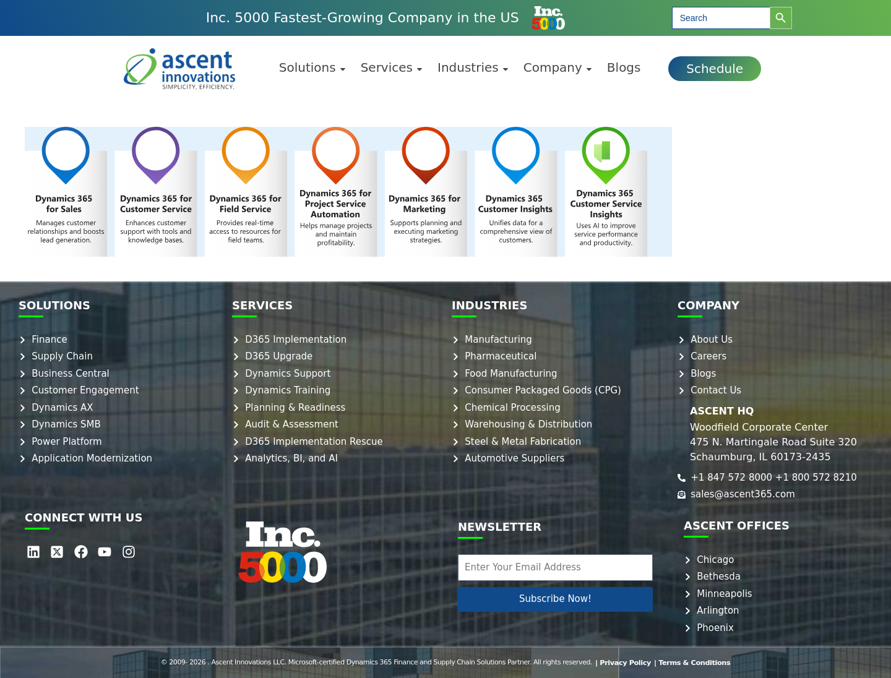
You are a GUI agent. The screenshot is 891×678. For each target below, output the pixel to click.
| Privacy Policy (625, 662)
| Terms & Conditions (691, 662)
